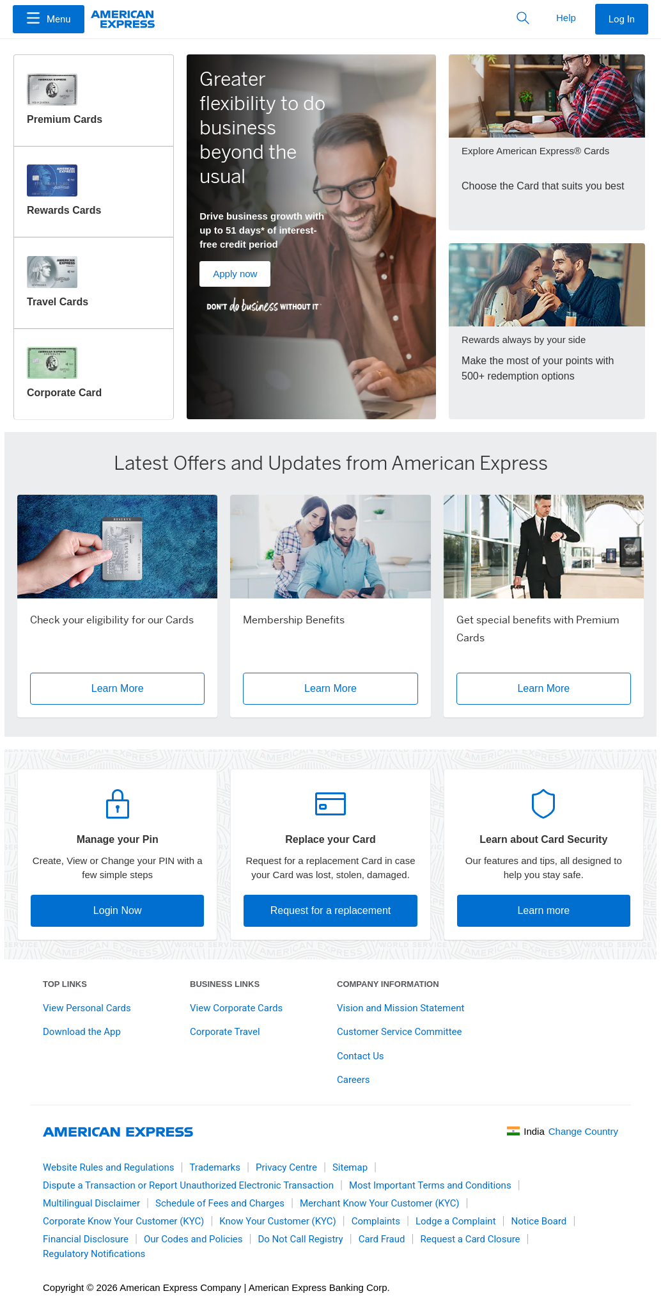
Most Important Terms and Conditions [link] (430, 1185)
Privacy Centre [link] (286, 1167)
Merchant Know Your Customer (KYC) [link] (380, 1203)
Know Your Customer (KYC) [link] (277, 1221)
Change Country (583, 1131)
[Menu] (48, 19)
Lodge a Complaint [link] (456, 1221)
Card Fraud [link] (382, 1239)
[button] (48, 19)
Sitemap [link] (350, 1167)
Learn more (543, 910)
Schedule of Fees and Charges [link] (219, 1203)
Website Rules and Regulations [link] (108, 1167)
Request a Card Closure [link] (470, 1239)
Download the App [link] (82, 1032)
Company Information (388, 984)
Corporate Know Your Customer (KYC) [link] (123, 1221)
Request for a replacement (330, 910)
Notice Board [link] (539, 1221)
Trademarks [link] (214, 1167)
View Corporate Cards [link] (236, 1008)
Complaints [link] (376, 1221)
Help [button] (566, 17)
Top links (65, 984)
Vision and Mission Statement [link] (400, 1008)
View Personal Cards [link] (87, 1008)
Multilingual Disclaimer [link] (91, 1203)
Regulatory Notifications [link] (94, 1254)
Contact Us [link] (360, 1056)
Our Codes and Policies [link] (193, 1239)
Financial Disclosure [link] (85, 1239)
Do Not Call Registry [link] (300, 1239)
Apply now (235, 273)
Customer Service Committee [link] (399, 1032)
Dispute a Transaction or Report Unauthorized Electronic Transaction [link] (188, 1185)
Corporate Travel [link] (225, 1032)
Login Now (117, 910)
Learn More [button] (117, 688)
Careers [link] (353, 1080)
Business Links (225, 984)
